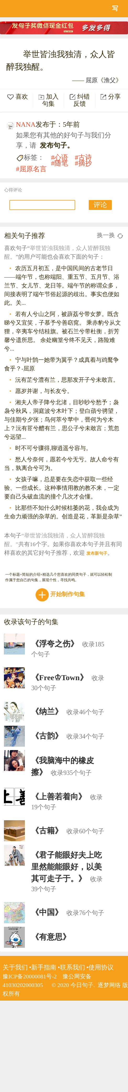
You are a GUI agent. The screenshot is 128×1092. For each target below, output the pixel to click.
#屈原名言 (31, 169)
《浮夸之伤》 (54, 643)
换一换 (110, 235)
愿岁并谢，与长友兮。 (44, 391)
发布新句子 (96, 553)
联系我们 (72, 967)
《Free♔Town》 (59, 677)
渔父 (110, 80)
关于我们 (15, 967)
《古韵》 (47, 735)
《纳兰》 (47, 711)
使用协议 (101, 967)
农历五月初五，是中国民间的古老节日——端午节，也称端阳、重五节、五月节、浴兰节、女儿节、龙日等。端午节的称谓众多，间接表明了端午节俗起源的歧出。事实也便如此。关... (61, 285)
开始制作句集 (61, 594)
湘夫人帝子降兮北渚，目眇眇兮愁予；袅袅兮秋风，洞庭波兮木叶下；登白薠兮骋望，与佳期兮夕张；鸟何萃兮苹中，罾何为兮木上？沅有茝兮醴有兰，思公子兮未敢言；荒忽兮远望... (61, 419)
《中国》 (47, 912)
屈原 (92, 80)
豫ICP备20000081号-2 (30, 976)
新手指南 (43, 967)
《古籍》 (47, 830)
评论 (100, 205)
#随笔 (59, 163)
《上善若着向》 (58, 796)
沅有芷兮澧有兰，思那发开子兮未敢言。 (67, 379)
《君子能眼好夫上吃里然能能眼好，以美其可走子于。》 (66, 867)
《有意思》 (50, 937)
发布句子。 (57, 145)
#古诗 (83, 157)
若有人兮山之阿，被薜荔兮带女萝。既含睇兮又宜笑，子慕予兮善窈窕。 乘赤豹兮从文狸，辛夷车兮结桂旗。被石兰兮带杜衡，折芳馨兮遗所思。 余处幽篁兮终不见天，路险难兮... (62, 331)
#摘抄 (83, 163)
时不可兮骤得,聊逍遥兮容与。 (53, 448)
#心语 (59, 157)
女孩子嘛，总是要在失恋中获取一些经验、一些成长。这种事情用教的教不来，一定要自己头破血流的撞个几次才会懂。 (61, 488)
